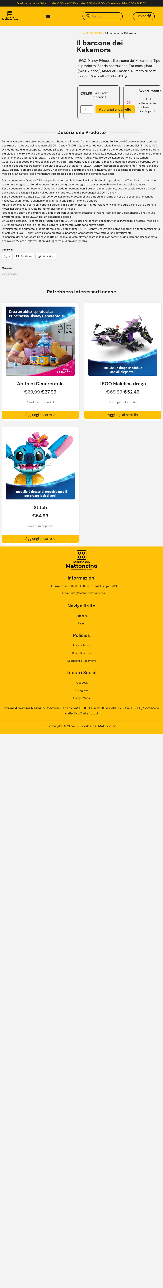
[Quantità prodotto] (86, 109)
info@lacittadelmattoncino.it (88, 593)
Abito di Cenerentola (40, 384)
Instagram (81, 690)
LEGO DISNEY (95, 33)
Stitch (40, 507)
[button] (48, 16)
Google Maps (81, 698)
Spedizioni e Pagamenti (81, 660)
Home (81, 33)
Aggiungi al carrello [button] (40, 415)
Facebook (82, 682)
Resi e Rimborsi (81, 653)
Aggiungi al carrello (115, 109)
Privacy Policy (81, 645)
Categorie (82, 616)
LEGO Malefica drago (123, 384)
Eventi (81, 623)
